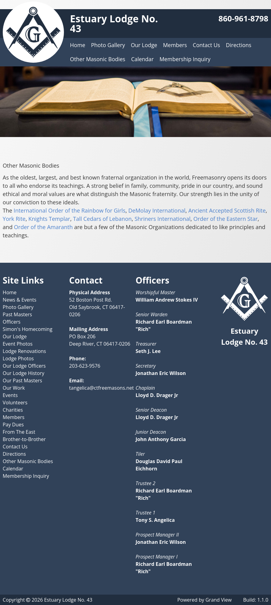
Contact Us (206, 45)
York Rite (14, 218)
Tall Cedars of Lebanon (102, 218)
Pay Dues (13, 424)
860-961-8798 (243, 18)
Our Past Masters (22, 380)
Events (10, 395)
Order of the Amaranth (43, 227)
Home (77, 45)
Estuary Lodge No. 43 (114, 23)
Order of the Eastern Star (225, 218)
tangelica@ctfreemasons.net (101, 387)
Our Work (14, 387)
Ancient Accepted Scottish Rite (227, 210)
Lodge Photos (18, 358)
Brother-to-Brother (24, 439)
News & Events (19, 299)
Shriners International (163, 218)
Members (175, 45)
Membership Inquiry (184, 59)
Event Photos (18, 343)
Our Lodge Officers (24, 365)
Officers (11, 321)
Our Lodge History (23, 373)
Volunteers (15, 402)
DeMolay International (156, 210)
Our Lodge (144, 45)
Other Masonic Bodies (97, 59)
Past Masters (17, 314)
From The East (19, 432)
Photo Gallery (108, 45)
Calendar (142, 59)
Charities (13, 409)
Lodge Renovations (24, 351)
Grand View (219, 599)
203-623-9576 (84, 365)
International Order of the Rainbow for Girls (70, 210)
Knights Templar (49, 218)
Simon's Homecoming (27, 329)
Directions (238, 45)
